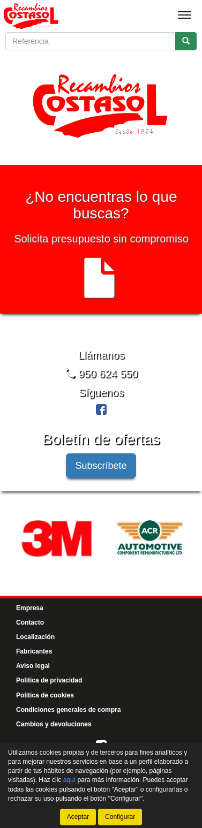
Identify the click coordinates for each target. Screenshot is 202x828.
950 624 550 (101, 373)
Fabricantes (34, 651)
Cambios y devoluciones (54, 724)
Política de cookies (45, 694)
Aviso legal (33, 666)
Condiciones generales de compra (68, 709)
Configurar (120, 817)
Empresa (29, 607)
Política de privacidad (49, 680)
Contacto (30, 622)
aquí (69, 780)
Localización (35, 637)
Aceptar (78, 817)
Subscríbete (100, 465)
